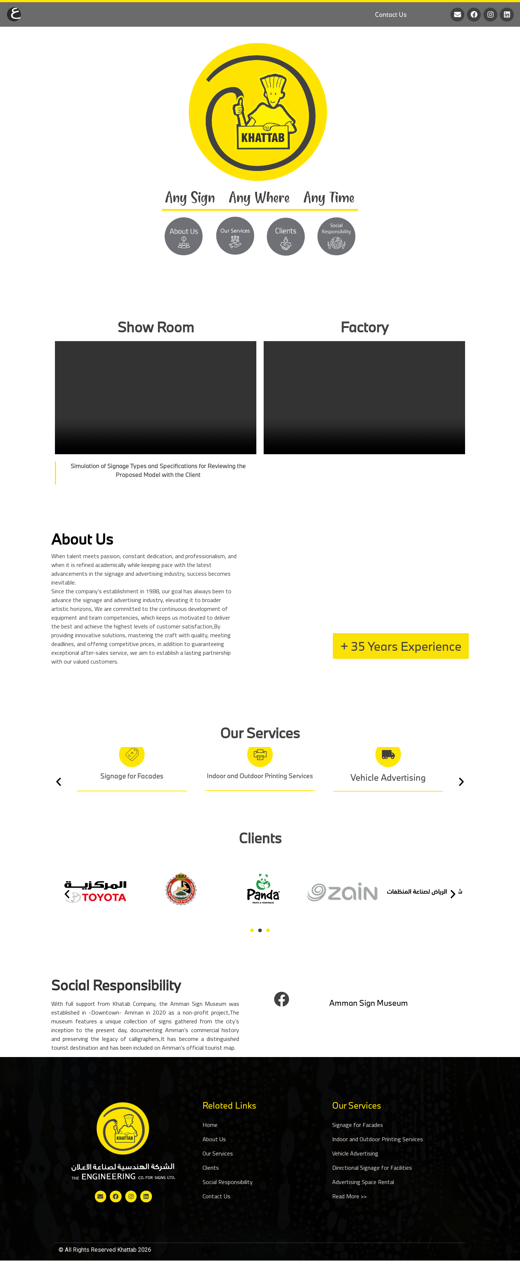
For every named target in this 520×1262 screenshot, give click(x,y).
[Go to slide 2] (260, 930)
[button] (58, 781)
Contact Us (391, 14)
